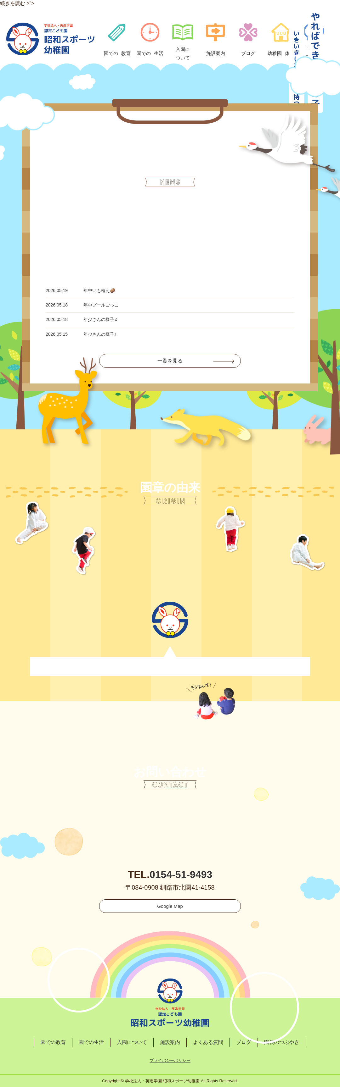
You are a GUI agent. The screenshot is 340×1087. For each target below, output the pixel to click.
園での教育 (53, 1042)
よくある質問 (208, 1042)
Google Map (170, 906)
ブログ (243, 1042)
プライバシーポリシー (170, 1060)
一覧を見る (170, 360)
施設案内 (170, 1042)
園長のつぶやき (281, 1042)
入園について (132, 1042)
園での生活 (91, 1042)
